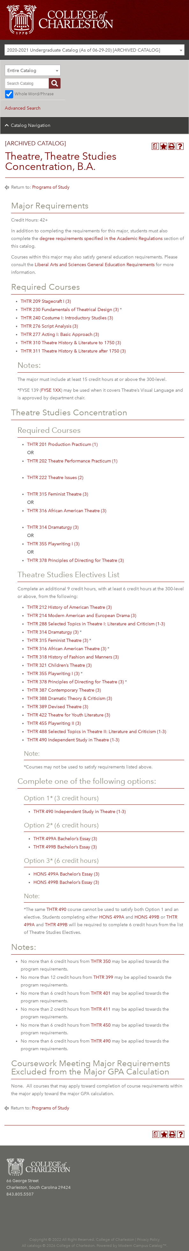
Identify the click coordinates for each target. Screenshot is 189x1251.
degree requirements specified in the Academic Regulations (101, 238)
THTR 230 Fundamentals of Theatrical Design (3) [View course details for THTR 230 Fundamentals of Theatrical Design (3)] (70, 309)
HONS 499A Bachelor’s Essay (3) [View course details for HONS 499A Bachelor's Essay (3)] (66, 874)
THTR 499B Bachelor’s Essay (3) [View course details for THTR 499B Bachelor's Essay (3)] (65, 847)
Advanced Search (22, 108)
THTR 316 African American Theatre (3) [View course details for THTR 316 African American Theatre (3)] (66, 510)
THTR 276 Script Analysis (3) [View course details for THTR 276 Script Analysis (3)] (49, 326)
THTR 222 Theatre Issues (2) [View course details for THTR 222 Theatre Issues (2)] (55, 477)
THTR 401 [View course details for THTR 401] (101, 993)
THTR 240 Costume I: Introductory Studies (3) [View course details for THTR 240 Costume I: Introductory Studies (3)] (67, 318)
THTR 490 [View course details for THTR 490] (56, 909)
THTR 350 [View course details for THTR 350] (101, 961)
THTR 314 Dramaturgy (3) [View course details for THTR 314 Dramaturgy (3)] (52, 527)
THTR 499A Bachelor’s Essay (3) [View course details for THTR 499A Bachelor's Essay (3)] (65, 838)
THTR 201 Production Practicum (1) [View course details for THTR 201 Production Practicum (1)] (62, 444)
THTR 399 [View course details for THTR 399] (103, 977)
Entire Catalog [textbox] (21, 70)
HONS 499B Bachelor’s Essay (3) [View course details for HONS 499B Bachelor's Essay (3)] (66, 882)
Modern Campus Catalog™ (142, 1245)
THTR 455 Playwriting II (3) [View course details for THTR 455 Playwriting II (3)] (54, 723)
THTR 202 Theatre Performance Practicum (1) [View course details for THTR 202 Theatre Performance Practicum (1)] (72, 461)
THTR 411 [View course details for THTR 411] (101, 1009)
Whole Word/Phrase (34, 93)
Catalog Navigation (30, 125)
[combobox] (94, 49)
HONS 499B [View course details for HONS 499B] (146, 917)
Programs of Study (50, 187)
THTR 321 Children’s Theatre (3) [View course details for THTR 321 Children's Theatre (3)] (59, 665)
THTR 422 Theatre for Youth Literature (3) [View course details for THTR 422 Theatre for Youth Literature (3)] (68, 715)
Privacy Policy (148, 1239)
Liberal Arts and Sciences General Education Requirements (95, 264)
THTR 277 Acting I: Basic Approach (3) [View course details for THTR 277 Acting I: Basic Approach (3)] (60, 334)
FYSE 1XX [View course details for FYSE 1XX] (51, 390)
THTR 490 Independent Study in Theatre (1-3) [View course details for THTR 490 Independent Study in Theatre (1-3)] (73, 740)
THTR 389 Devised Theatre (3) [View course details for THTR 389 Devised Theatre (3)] (57, 706)
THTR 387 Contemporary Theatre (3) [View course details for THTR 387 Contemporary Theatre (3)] (64, 690)
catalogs (34, 1245)
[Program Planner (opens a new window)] (155, 146)
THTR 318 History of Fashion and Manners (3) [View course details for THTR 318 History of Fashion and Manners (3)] (73, 657)
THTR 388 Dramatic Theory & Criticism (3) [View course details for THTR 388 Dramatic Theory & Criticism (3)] (69, 698)
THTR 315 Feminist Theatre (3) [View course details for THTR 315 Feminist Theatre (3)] (57, 494)
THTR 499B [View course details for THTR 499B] (56, 924)
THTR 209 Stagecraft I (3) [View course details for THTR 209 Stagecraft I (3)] (46, 301)
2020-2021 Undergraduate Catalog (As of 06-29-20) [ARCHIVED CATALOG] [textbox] (83, 50)
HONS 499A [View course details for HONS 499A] (111, 917)
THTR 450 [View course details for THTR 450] (101, 1025)
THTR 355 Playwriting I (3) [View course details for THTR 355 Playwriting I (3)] (53, 544)
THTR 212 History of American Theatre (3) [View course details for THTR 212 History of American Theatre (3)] (69, 607)
